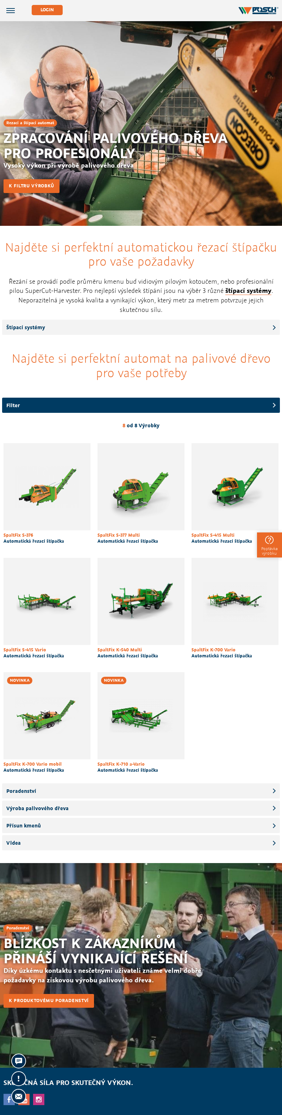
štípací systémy (248, 290)
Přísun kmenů (23, 825)
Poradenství (21, 791)
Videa (13, 842)
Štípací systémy (25, 327)
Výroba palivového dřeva (37, 808)
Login (47, 10)
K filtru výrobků (31, 186)
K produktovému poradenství (49, 1001)
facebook (9, 1099)
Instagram (38, 1099)
